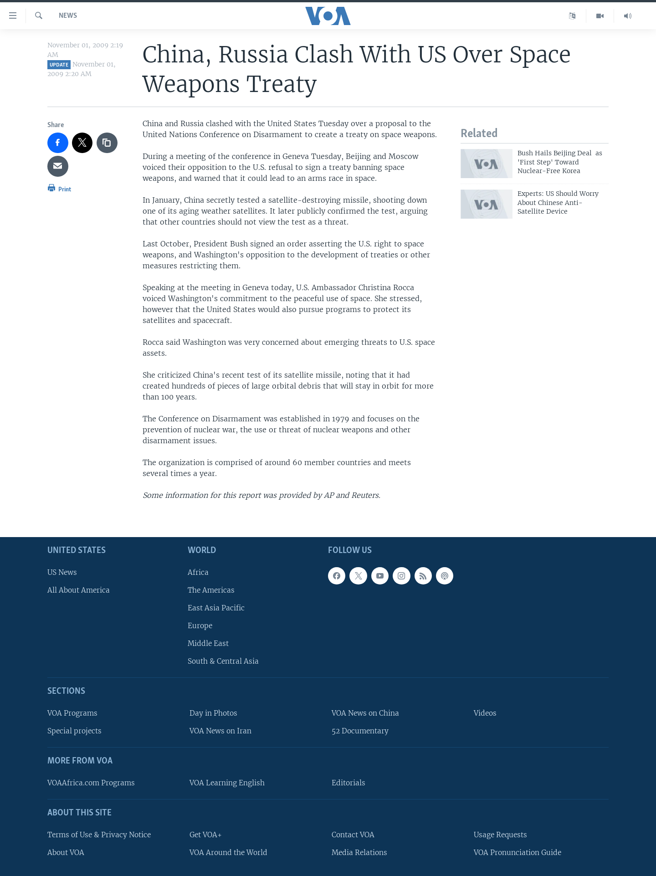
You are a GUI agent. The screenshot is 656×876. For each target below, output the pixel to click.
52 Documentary (360, 731)
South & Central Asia (223, 661)
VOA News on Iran (220, 731)
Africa (198, 572)
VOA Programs (72, 713)
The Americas (211, 589)
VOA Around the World (228, 852)
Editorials (348, 783)
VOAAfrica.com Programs (91, 783)
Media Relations (359, 852)
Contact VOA (353, 834)
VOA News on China (365, 713)
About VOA (65, 852)
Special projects (74, 731)
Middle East (208, 643)
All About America (78, 589)
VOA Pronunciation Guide (517, 852)
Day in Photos (213, 713)
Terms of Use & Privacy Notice (99, 834)
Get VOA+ (206, 834)
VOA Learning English (227, 783)
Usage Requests (500, 834)
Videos (485, 713)
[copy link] (107, 143)
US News (62, 572)
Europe (200, 625)
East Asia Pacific (216, 608)
